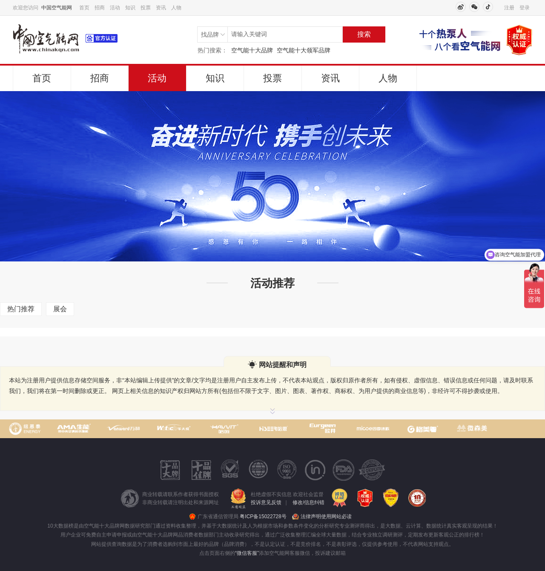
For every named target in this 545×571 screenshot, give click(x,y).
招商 (100, 7)
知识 (130, 7)
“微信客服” (247, 553)
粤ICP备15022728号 (263, 516)
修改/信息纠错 (308, 502)
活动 (115, 7)
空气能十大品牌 (252, 50)
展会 (60, 309)
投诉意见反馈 (266, 502)
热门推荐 (20, 309)
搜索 (364, 34)
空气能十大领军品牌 (303, 50)
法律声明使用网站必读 (326, 516)
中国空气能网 (56, 8)
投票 (146, 7)
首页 (84, 7)
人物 (176, 7)
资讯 (161, 7)
